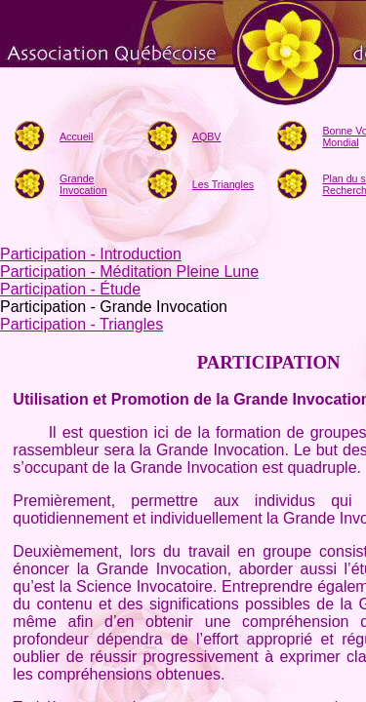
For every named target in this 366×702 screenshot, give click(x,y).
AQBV (207, 136)
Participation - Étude (70, 289)
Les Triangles (223, 184)
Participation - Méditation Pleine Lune (129, 271)
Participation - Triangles (81, 324)
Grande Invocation (83, 184)
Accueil (76, 136)
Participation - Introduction (91, 254)
